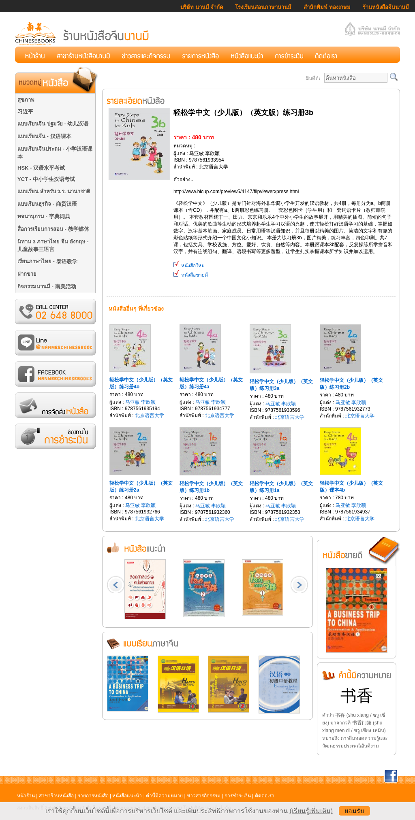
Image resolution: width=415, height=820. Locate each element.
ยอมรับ (354, 810)
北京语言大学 (149, 415)
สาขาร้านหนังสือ (56, 796)
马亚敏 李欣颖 (140, 402)
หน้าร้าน (26, 796)
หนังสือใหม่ (189, 265)
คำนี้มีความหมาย (164, 796)
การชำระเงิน (238, 796)
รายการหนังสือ (93, 796)
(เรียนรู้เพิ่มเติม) (311, 810)
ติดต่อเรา (264, 796)
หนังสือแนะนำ (127, 796)
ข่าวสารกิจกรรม (203, 796)
